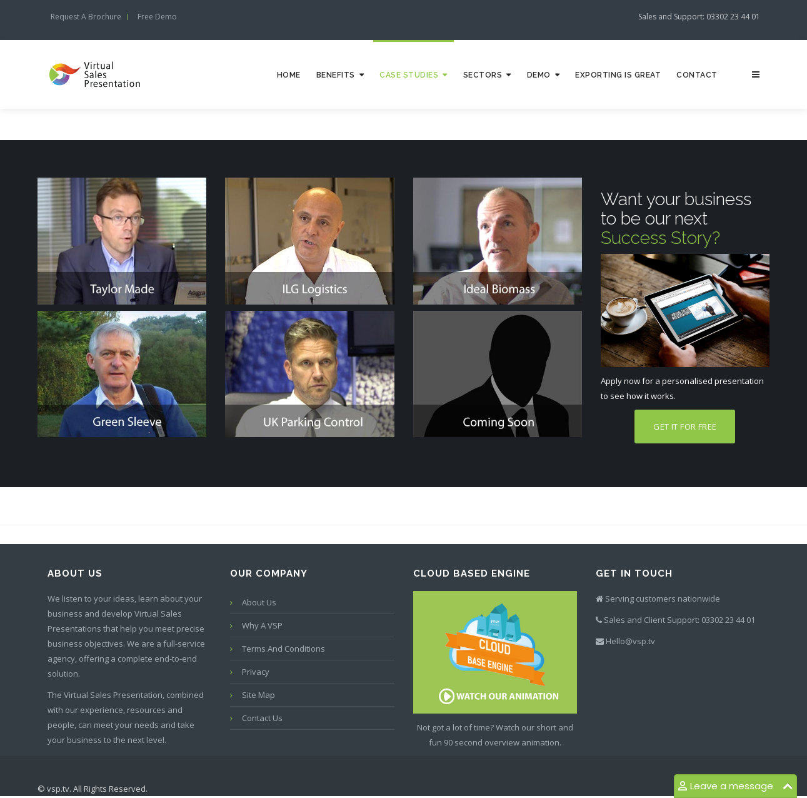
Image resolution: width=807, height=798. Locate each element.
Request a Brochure (86, 17)
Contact (697, 75)
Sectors (483, 75)
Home (289, 75)
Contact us (262, 718)
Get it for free (684, 426)
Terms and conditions (283, 648)
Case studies (408, 75)
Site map (258, 694)
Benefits (335, 75)
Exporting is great (618, 75)
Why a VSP (262, 625)
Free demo (157, 17)
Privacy (255, 671)
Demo (539, 75)
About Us (259, 602)
